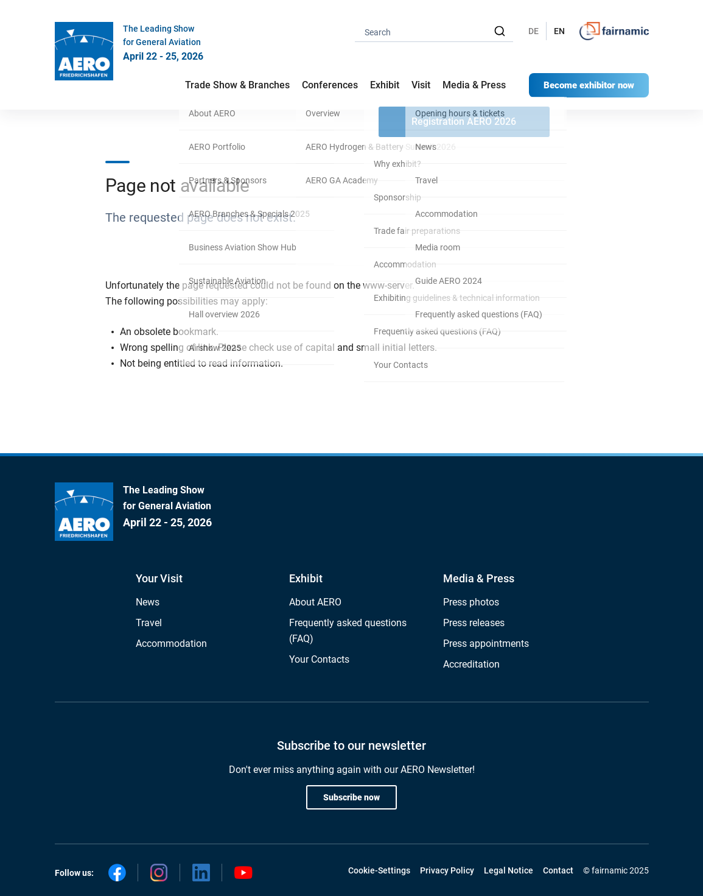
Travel (149, 623)
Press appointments (486, 643)
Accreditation (471, 664)
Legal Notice (508, 870)
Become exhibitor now (589, 85)
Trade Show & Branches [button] (237, 85)
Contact (558, 870)
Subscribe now (351, 797)
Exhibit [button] (384, 85)
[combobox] (434, 31)
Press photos (471, 602)
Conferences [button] (330, 85)
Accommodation (171, 643)
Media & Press (474, 85)
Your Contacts (319, 659)
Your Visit (159, 578)
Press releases (474, 623)
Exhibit (306, 578)
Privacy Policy (447, 870)
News (147, 602)
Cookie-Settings (379, 870)
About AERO (315, 602)
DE (533, 31)
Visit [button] (420, 85)
